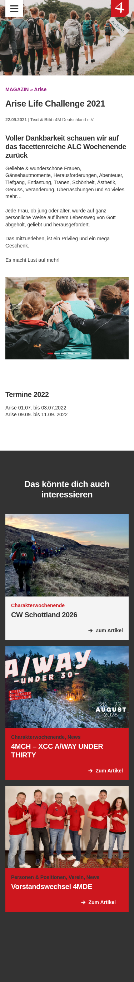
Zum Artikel (109, 630)
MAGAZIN (17, 89)
